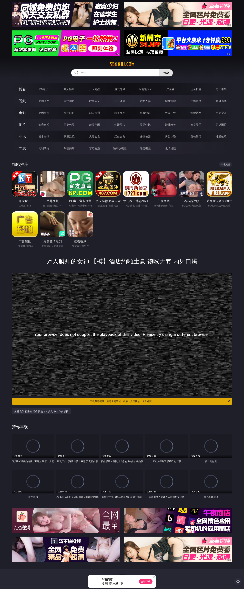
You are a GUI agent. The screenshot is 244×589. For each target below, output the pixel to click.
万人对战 (94, 89)
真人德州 (69, 89)
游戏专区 (119, 89)
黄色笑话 (195, 136)
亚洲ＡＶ (43, 101)
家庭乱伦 (69, 136)
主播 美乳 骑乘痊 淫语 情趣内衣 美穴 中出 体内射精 (41, 411)
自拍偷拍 (69, 101)
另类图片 (221, 124)
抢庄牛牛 (221, 89)
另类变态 (221, 113)
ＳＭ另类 (221, 101)
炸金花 (170, 89)
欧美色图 (94, 124)
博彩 (22, 89)
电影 (22, 112)
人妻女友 (94, 136)
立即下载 (145, 581)
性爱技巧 (221, 136)
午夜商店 (69, 148)
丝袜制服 (170, 101)
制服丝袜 (145, 113)
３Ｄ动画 (119, 101)
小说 (22, 136)
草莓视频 (94, 148)
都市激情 (43, 136)
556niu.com (122, 64)
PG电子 (43, 89)
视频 (22, 101)
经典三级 (170, 113)
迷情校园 (145, 136)
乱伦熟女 (195, 113)
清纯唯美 (170, 124)
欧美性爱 (119, 113)
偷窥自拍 (43, 124)
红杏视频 (145, 148)
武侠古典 (119, 136)
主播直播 (195, 101)
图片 (22, 124)
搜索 (166, 73)
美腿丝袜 (145, 124)
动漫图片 (119, 124)
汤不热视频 (120, 148)
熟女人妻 (145, 101)
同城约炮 (43, 148)
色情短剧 (170, 148)
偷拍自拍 (69, 113)
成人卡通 (94, 113)
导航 (22, 148)
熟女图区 (195, 124)
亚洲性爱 (43, 113)
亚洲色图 (69, 124)
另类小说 (170, 136)
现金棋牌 (195, 89)
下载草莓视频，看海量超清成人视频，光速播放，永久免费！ (160, 401)
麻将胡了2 (145, 89)
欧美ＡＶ (94, 101)
